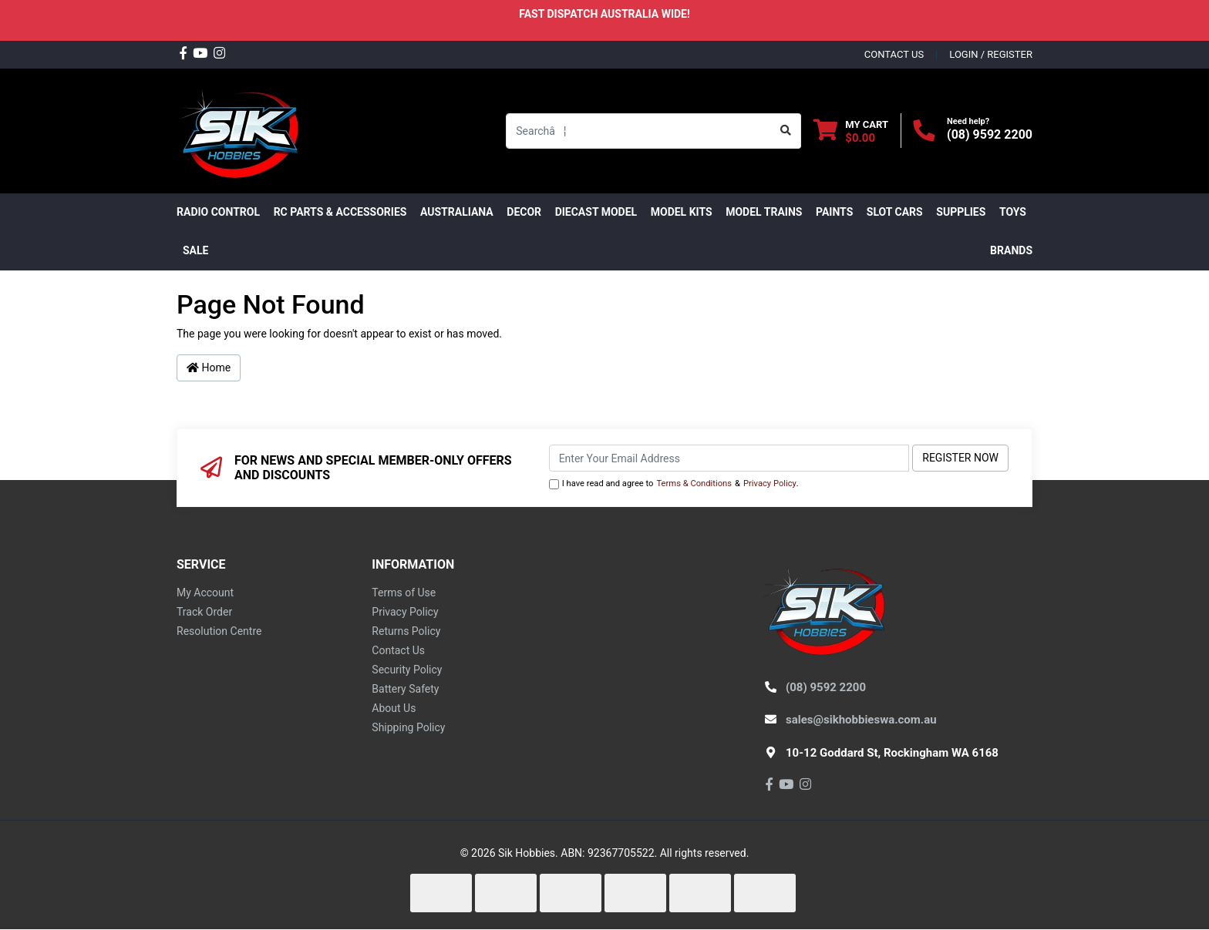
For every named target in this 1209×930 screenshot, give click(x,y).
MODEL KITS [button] (681, 212)
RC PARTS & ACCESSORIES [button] (340, 212)
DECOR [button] (524, 212)
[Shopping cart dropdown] (851, 130)
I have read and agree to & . (674, 484)
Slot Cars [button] (895, 212)
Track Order (204, 612)
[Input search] (639, 131)
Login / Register (990, 54)
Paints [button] (834, 212)
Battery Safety (405, 689)
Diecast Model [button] (596, 212)
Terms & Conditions (694, 483)
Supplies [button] (960, 212)
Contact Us (398, 650)
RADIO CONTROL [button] (218, 212)
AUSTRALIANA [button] (456, 212)
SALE (195, 250)
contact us (894, 54)
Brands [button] (1011, 250)
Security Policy (407, 669)
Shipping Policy (408, 727)
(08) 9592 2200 (989, 134)
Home (209, 367)
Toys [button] (1012, 212)
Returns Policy (406, 631)
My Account (205, 592)
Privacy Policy (769, 483)
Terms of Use (404, 592)
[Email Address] (729, 458)
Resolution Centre (219, 631)
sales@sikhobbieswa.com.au (861, 720)
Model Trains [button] (764, 212)
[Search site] (786, 131)
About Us (394, 708)
